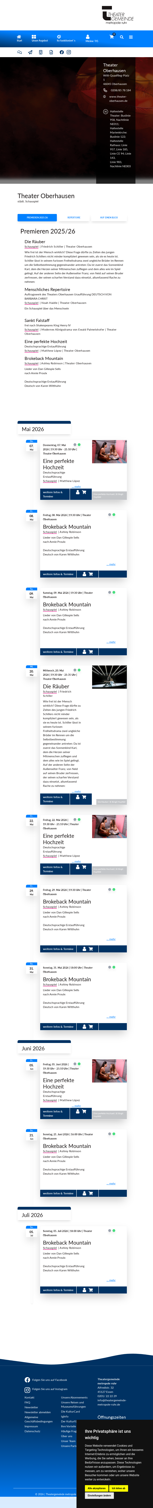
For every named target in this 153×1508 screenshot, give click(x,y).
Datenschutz (32, 1431)
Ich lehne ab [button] (118, 1488)
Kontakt (29, 1397)
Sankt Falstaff (37, 320)
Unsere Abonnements (74, 1397)
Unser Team (68, 1441)
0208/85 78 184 (121, 90)
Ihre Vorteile (68, 1426)
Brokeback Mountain (44, 358)
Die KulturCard (70, 1411)
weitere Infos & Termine (58, 574)
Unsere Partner (70, 1446)
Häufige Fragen (70, 1431)
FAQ (27, 1402)
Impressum (31, 1426)
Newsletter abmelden (38, 1412)
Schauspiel (50, 480)
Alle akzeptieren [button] (97, 1488)
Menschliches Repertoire (47, 289)
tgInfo (64, 1416)
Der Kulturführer (71, 1421)
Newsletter (31, 1407)
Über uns (66, 1436)
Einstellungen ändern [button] (99, 1495)
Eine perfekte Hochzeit (46, 341)
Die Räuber (35, 241)
